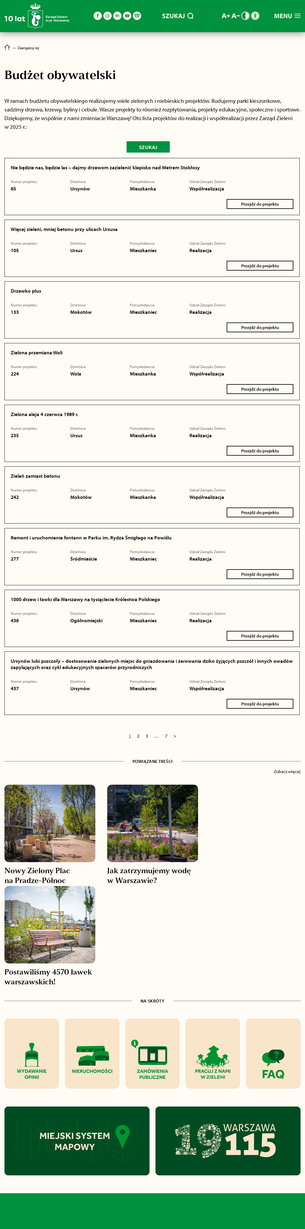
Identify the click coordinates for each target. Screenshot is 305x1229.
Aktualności (28, 1217)
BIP (205, 1217)
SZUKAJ (177, 16)
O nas (112, 1217)
